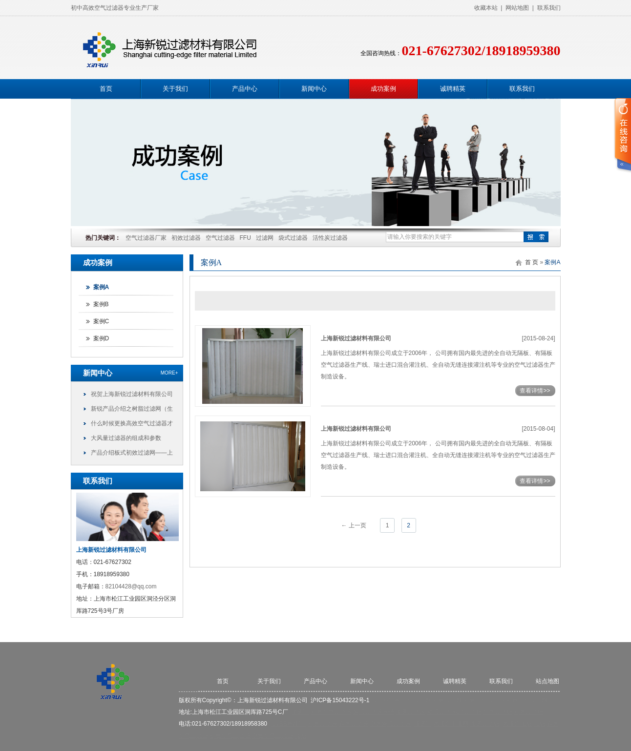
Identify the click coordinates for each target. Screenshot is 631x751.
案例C (101, 321)
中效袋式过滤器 (390, 723)
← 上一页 (353, 525)
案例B (101, 304)
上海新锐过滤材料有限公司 (356, 338)
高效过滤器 (353, 723)
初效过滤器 (186, 237)
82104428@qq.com (131, 586)
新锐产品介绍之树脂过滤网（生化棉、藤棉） (132, 410)
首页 (106, 88)
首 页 (531, 262)
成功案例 (383, 88)
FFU (245, 237)
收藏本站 (486, 7)
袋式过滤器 (293, 237)
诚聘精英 (452, 88)
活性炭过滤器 (330, 237)
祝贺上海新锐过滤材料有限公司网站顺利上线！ (132, 396)
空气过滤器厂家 (146, 237)
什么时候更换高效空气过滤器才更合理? (132, 425)
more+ (169, 373)
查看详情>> (535, 390)
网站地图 (517, 7)
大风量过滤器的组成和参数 (126, 438)
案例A (101, 287)
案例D (101, 338)
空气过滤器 (220, 237)
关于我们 (175, 88)
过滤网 (264, 237)
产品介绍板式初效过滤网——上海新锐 (132, 454)
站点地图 (547, 681)
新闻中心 (314, 88)
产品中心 (244, 88)
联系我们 (549, 7)
